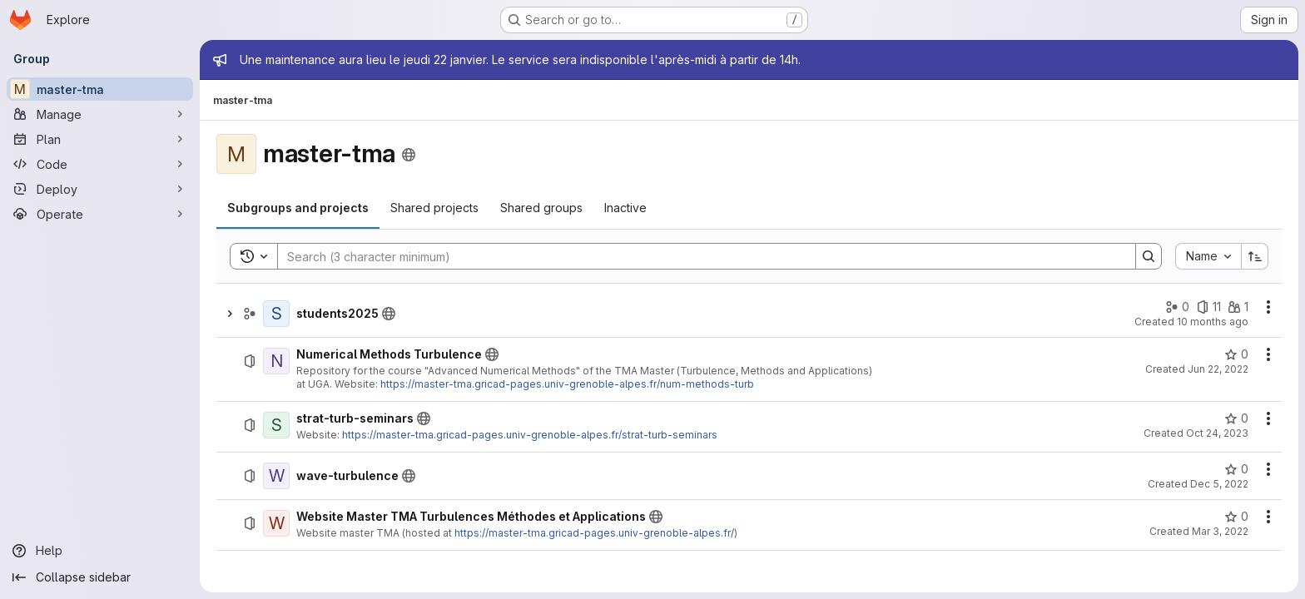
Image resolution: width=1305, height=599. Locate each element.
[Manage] (100, 114)
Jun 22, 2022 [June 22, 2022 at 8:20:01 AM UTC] (1218, 369)
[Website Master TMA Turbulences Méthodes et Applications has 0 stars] (1236, 516)
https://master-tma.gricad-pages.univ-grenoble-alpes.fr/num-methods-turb (567, 384)
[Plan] (100, 139)
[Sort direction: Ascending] (1255, 256)
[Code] (100, 164)
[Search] (698, 256)
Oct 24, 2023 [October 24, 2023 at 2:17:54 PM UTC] (1217, 433)
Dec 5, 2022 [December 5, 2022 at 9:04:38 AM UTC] (1219, 484)
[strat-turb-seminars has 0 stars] (1236, 418)
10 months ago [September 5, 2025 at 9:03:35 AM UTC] (1212, 321)
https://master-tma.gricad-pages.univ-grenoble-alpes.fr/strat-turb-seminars (529, 434)
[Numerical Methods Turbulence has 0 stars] (1236, 354)
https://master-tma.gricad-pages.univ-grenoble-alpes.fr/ (594, 533)
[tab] (298, 208)
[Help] (100, 550)
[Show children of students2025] (229, 313)
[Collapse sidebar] (100, 577)
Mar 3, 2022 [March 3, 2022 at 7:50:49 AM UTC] (1220, 531)
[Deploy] (100, 188)
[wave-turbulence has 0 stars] (1236, 469)
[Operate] (100, 213)
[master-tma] (100, 89)
